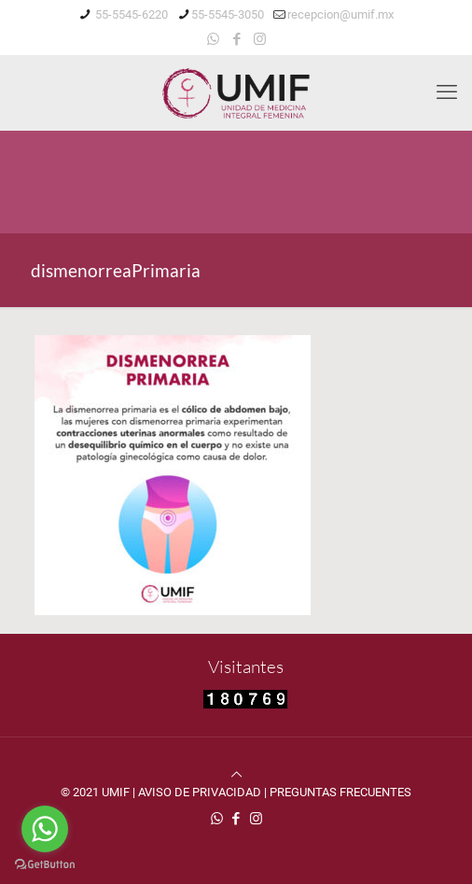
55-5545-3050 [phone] (227, 14)
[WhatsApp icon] (213, 39)
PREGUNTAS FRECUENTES (340, 792)
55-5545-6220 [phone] (130, 14)
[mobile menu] (447, 92)
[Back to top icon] (236, 774)
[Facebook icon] (236, 39)
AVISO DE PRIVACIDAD (199, 792)
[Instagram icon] (260, 39)
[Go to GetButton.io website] (45, 865)
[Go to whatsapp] (44, 829)
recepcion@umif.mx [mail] (340, 14)
